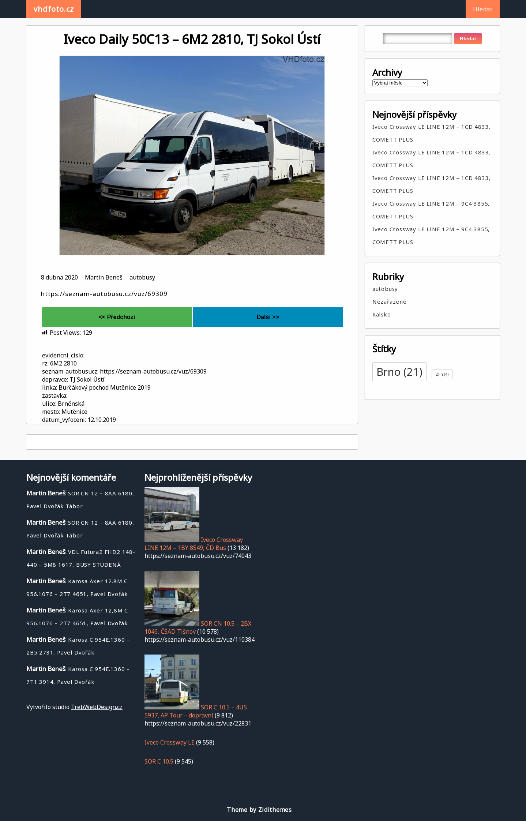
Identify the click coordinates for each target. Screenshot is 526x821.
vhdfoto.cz (54, 9)
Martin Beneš (104, 277)
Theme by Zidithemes (259, 810)
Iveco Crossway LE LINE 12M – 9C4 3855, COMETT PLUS (431, 210)
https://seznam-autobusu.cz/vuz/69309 (104, 293)
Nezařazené (389, 301)
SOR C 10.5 (158, 761)
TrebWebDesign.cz (97, 707)
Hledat (482, 9)
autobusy (142, 277)
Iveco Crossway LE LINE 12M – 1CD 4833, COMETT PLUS (431, 133)
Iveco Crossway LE (169, 742)
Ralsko (381, 314)
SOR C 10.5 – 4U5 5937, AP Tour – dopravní (195, 711)
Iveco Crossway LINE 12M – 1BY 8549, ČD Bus (193, 544)
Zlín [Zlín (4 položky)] (442, 374)
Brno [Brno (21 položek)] (399, 371)
